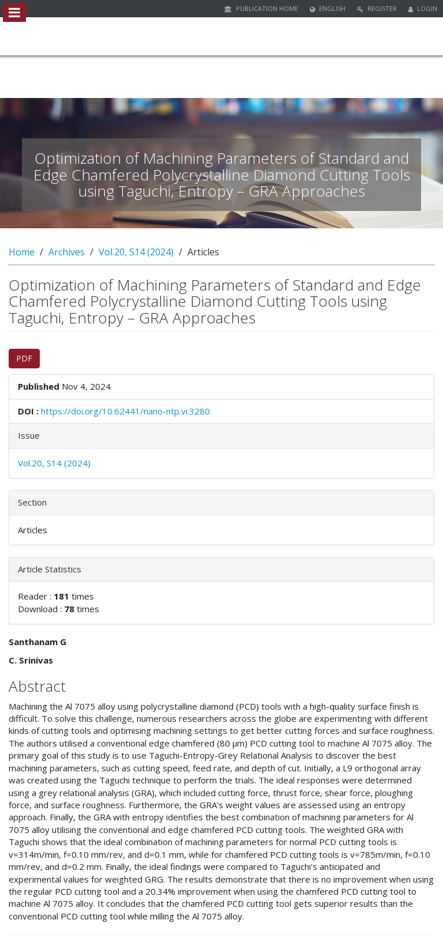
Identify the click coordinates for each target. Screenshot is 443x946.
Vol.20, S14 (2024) (136, 252)
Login (422, 8)
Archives (66, 252)
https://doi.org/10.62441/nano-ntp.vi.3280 (125, 411)
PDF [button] (24, 358)
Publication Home (261, 8)
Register (377, 8)
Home (22, 252)
